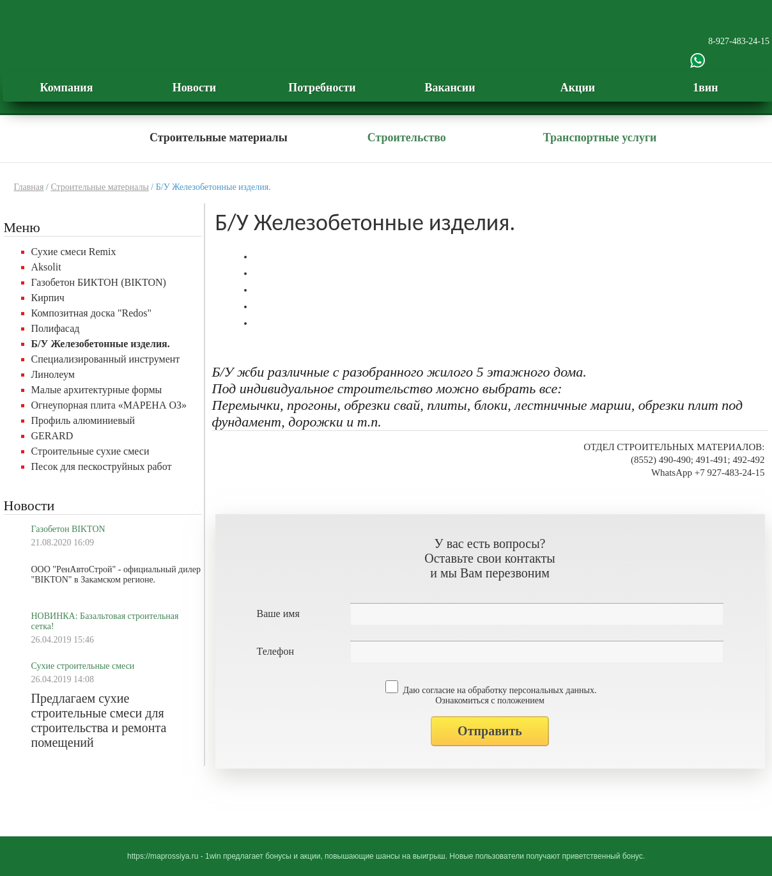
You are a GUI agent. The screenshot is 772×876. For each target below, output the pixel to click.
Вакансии (449, 87)
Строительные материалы (219, 137)
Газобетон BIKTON (68, 529)
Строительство (406, 137)
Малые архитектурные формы (96, 389)
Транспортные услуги (600, 137)
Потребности (321, 87)
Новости (194, 87)
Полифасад (55, 328)
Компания (66, 87)
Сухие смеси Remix (73, 251)
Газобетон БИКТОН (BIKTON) (98, 282)
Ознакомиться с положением (489, 700)
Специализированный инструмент (105, 359)
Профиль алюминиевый (83, 420)
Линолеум (53, 374)
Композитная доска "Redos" (91, 313)
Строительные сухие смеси (90, 451)
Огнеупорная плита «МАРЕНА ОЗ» (109, 405)
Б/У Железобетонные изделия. (100, 343)
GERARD (52, 435)
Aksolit (46, 267)
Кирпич (48, 297)
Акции (577, 87)
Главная (29, 187)
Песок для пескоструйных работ (101, 466)
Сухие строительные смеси (83, 666)
